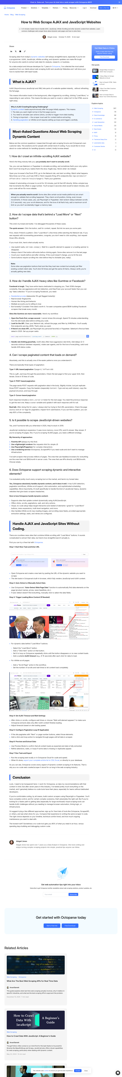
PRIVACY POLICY (9, 1033)
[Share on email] (20, 51)
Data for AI (67, 1056)
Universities (67, 1040)
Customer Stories (88, 1056)
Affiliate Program (106, 1049)
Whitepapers (86, 1062)
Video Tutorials (87, 1043)
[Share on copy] (25, 51)
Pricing (66, 8)
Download (92, 8)
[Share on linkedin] (11, 51)
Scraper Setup (68, 1066)
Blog (12, 15)
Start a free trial (103, 8)
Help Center (86, 1033)
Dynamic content (17, 109)
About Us (104, 1030)
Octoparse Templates (51, 1036)
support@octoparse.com (11, 1036)
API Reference (87, 1046)
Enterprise (67, 1033)
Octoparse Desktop (51, 1033)
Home (6, 15)
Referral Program (106, 1053)
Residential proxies (18, 296)
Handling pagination (20, 120)
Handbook (86, 1059)
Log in (84, 8)
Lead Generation (69, 1053)
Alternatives (86, 1065)
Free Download (70, 926)
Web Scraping (20, 15)
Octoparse (56, 66)
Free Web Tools (49, 1049)
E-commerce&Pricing (70, 1049)
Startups (66, 1036)
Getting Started (87, 1036)
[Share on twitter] (16, 51)
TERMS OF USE (8, 1031)
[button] (118, 1073)
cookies (46, 1070)
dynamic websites (38, 57)
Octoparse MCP (51, 1040)
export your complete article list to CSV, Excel (41, 760)
